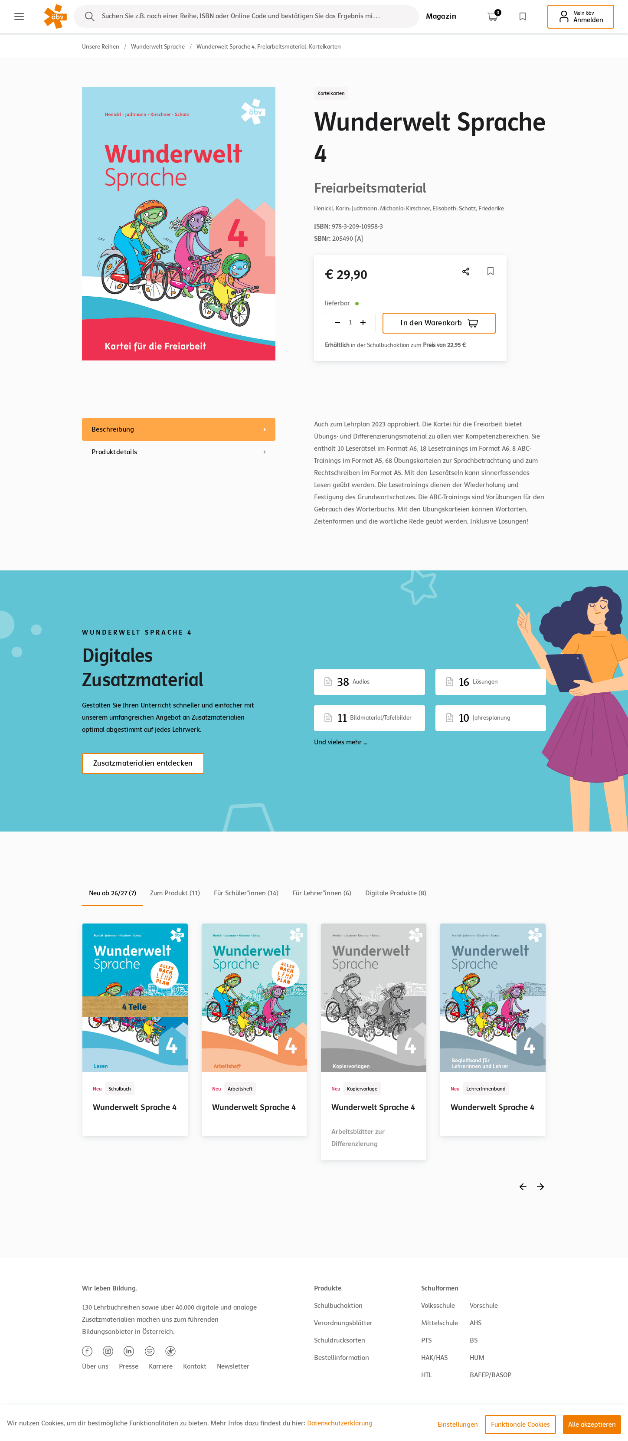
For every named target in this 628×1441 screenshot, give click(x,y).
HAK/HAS (434, 1358)
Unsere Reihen (100, 46)
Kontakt (194, 1366)
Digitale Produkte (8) (395, 893)
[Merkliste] (490, 271)
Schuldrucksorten (339, 1340)
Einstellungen (458, 1424)
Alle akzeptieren (592, 1424)
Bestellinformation (341, 1358)
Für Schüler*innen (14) (246, 893)
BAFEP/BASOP (490, 1375)
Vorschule (484, 1306)
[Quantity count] (350, 322)
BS (474, 1340)
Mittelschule (439, 1323)
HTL (426, 1375)
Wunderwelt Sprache (158, 46)
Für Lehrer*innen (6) (321, 893)
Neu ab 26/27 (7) (112, 893)
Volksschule (438, 1306)
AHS (475, 1323)
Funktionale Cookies (520, 1424)
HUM (477, 1358)
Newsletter (233, 1366)
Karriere (161, 1366)
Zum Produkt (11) (175, 893)
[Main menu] (19, 16)
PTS (426, 1340)
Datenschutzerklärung (340, 1423)
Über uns (95, 1366)
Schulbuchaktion (338, 1306)
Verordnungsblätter (343, 1323)
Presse (128, 1366)
